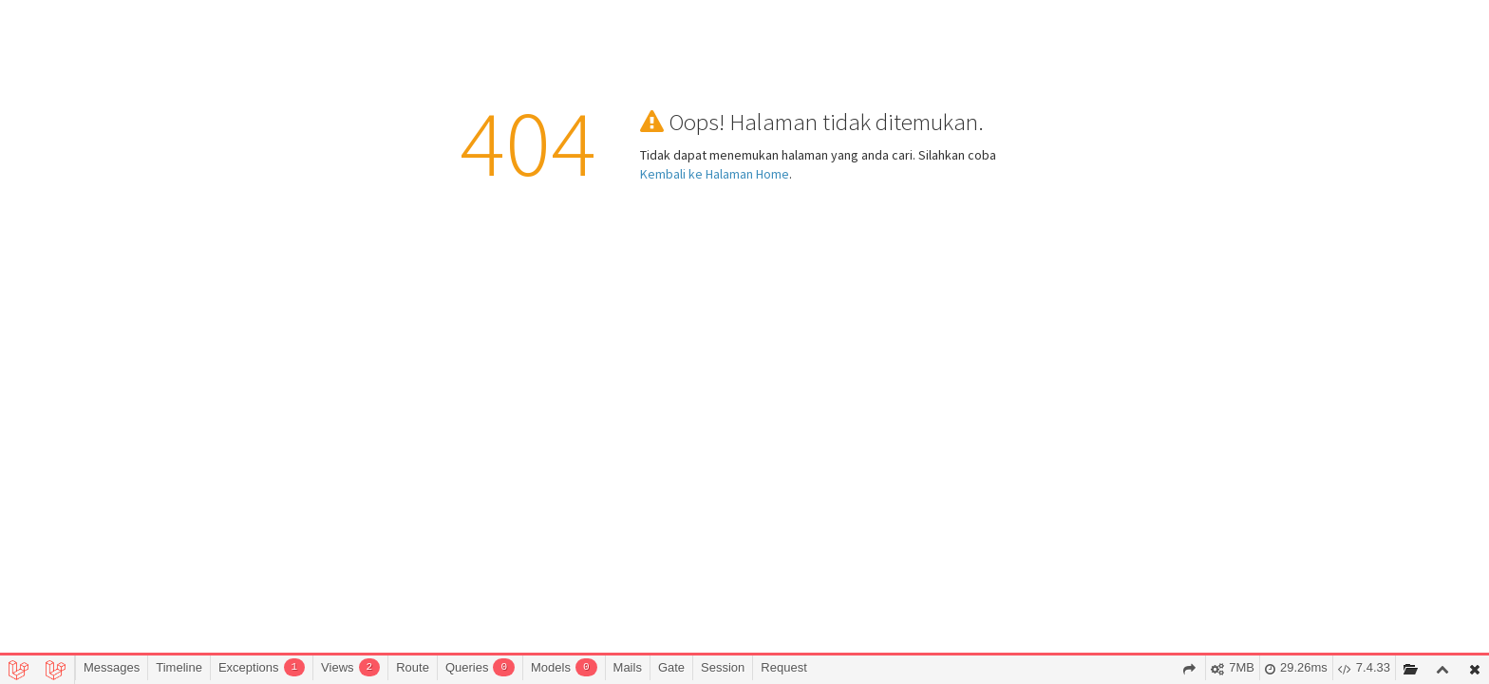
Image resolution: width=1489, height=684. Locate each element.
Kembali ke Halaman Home (714, 173)
